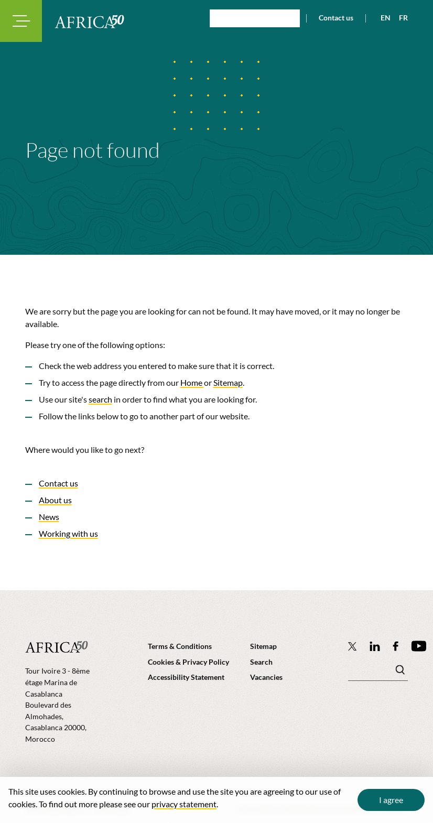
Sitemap (228, 382)
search (100, 399)
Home (192, 382)
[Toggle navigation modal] (21, 21)
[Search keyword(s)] (378, 672)
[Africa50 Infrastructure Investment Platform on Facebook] (395, 646)
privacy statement (183, 804)
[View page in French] (399, 18)
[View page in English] (381, 18)
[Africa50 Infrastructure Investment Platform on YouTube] (418, 646)
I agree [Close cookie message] (391, 800)
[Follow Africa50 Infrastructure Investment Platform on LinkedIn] (375, 646)
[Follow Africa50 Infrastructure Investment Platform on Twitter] (352, 646)
